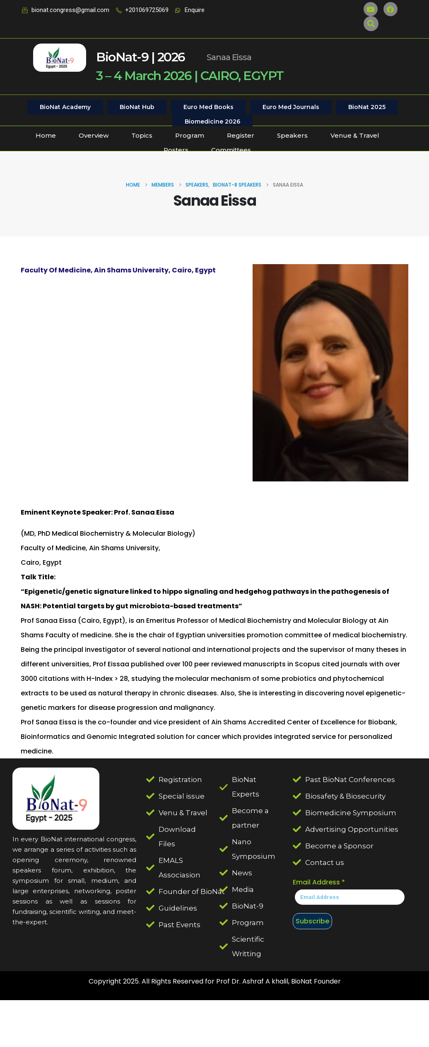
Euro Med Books (208, 107)
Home (46, 135)
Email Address (319, 882)
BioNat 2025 (367, 107)
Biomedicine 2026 (212, 121)
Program (189, 135)
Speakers (292, 135)
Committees (231, 150)
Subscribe (312, 921)
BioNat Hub (137, 107)
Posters (176, 150)
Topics (141, 135)
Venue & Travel (354, 135)
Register (240, 135)
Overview (93, 135)
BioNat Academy (65, 107)
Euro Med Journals (291, 107)
